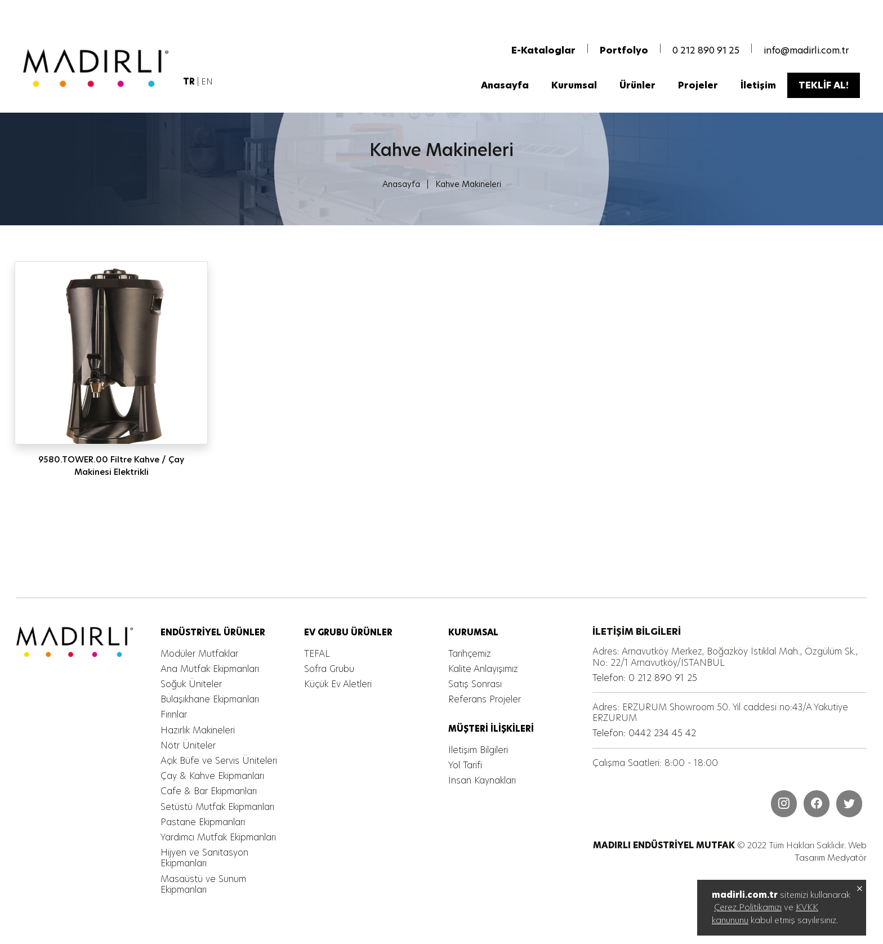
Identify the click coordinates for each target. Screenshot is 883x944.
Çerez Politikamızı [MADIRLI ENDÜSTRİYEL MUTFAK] (748, 907)
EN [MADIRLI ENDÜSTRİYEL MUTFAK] (207, 83)
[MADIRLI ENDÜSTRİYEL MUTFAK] (98, 69)
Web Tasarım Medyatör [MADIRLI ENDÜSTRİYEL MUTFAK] (830, 852)
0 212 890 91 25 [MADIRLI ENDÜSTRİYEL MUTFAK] (705, 52)
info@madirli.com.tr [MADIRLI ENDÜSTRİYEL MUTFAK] (806, 52)
